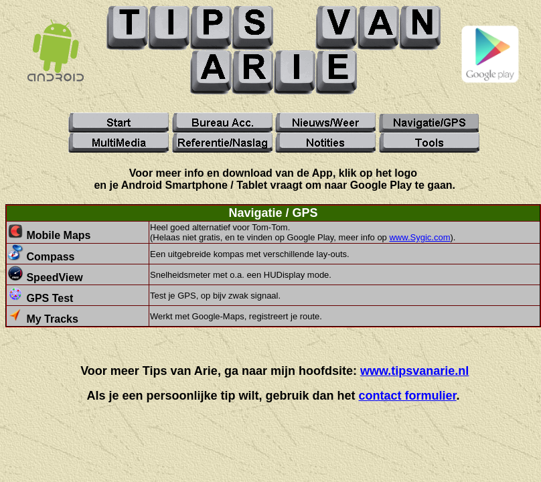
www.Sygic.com (419, 237)
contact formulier (408, 395)
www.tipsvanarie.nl (414, 371)
